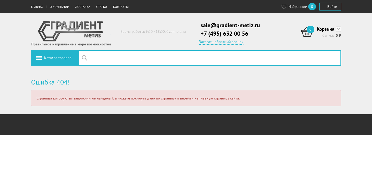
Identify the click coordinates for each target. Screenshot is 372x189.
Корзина (325, 29)
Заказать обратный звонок (221, 41)
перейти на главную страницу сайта (209, 98)
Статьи (101, 7)
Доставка (82, 7)
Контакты (121, 7)
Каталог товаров (58, 57)
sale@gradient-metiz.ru (230, 25)
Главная (37, 7)
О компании (59, 7)
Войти (332, 6)
